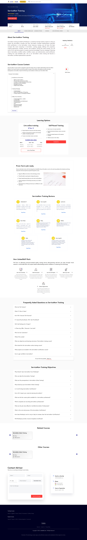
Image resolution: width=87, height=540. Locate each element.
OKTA (16, 519)
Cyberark (9, 519)
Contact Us (43, 526)
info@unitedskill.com (59, 477)
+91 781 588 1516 (59, 484)
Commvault (29, 519)
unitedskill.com (43, 530)
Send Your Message (36, 496)
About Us (38, 526)
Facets (17, 513)
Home (9, 6)
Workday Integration (22, 519)
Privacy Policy (48, 526)
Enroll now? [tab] (47, 28)
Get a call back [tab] (60, 28)
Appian (13, 519)
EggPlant (13, 513)
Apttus (20, 513)
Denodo (9, 513)
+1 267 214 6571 (59, 483)
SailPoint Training (31, 513)
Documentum (24, 513)
